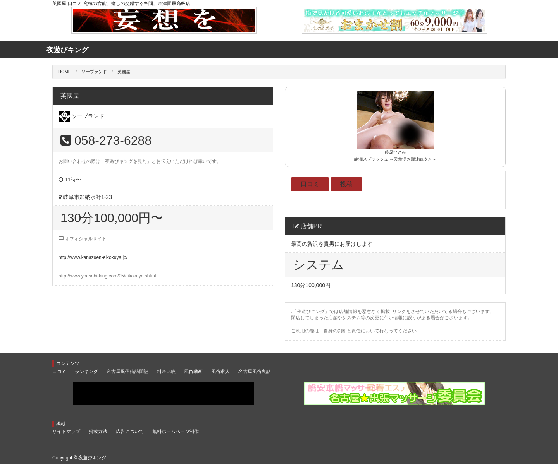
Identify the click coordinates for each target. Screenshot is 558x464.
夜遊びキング (92, 458)
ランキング (86, 371)
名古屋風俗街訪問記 (127, 371)
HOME (64, 71)
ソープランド (94, 71)
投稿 (346, 184)
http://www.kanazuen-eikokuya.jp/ (93, 257)
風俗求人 (220, 371)
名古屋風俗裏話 (254, 371)
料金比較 (166, 371)
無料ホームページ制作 (175, 431)
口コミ (310, 184)
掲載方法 (98, 431)
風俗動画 (193, 371)
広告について (130, 431)
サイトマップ (66, 431)
